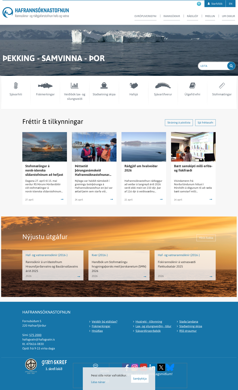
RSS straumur (188, 331)
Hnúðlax (97, 331)
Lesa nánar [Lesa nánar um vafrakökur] (98, 382)
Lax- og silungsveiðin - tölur (153, 326)
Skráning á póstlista (178, 122)
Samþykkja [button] (140, 378)
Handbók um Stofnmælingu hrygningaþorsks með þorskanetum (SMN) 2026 (119, 266)
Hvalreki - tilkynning (149, 321)
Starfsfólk (216, 3)
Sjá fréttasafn (205, 122)
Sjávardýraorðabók (148, 331)
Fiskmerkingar (101, 326)
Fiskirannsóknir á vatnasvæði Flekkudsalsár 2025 (177, 264)
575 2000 (35, 335)
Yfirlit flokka (206, 237)
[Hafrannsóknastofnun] (35, 13)
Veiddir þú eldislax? (104, 321)
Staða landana (188, 321)
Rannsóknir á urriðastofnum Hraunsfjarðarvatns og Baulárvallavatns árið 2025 (52, 266)
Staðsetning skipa (190, 326)
